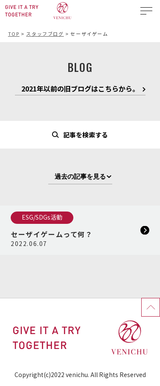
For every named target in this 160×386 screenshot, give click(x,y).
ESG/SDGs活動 (42, 217)
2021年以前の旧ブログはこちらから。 (80, 89)
